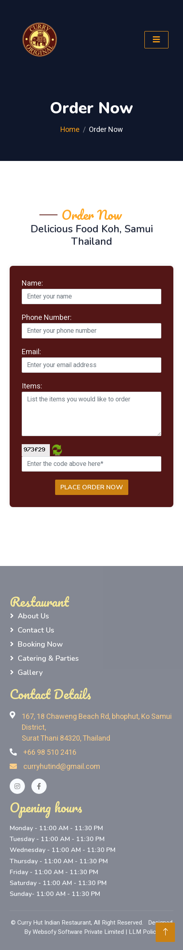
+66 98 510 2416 (49, 752)
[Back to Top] (165, 932)
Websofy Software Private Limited (78, 931)
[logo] (39, 40)
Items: (32, 386)
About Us (33, 616)
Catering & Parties (48, 658)
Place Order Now (91, 487)
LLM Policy (144, 931)
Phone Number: (47, 317)
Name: (32, 283)
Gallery (30, 672)
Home (70, 129)
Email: (31, 352)
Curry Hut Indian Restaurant (54, 922)
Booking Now (40, 644)
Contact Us (36, 630)
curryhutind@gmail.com (55, 766)
